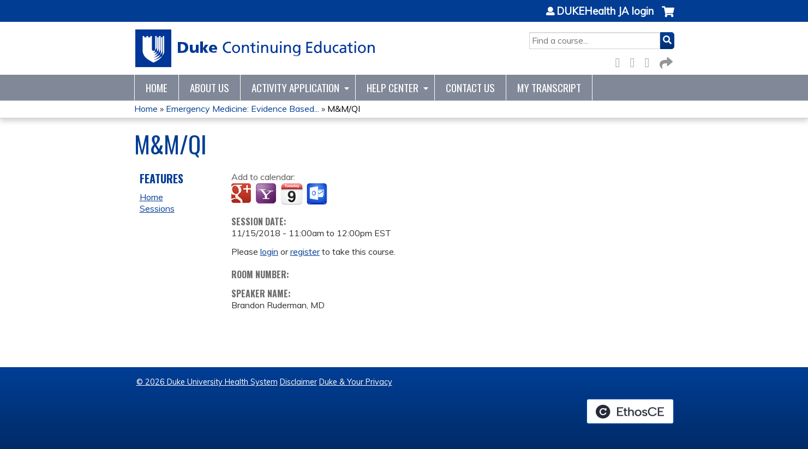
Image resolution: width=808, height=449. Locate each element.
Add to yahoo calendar (267, 194)
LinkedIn (650, 61)
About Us (209, 87)
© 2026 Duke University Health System (207, 382)
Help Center (392, 87)
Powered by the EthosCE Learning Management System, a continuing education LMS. (630, 411)
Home (156, 87)
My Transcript (549, 87)
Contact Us (470, 87)
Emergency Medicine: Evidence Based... (242, 108)
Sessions (157, 208)
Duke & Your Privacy (355, 382)
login (269, 251)
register (305, 251)
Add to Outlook (318, 194)
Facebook (620, 61)
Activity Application (295, 87)
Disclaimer (298, 382)
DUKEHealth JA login (605, 11)
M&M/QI (343, 108)
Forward (665, 61)
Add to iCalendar (291, 194)
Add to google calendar (242, 194)
